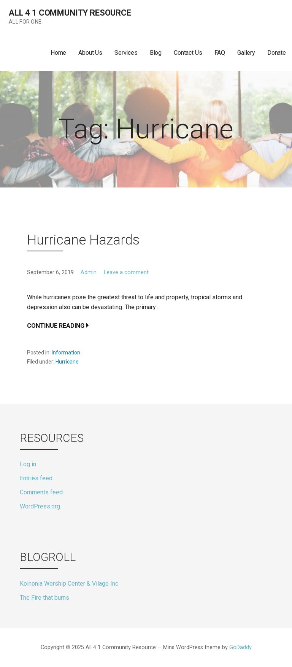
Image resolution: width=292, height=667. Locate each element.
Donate (276, 52)
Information (66, 352)
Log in (28, 464)
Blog (156, 52)
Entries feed (36, 478)
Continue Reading (55, 325)
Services (126, 52)
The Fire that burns (44, 597)
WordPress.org (40, 506)
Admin (89, 272)
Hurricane (67, 362)
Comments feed (41, 492)
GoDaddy (240, 647)
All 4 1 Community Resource (70, 12)
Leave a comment (126, 272)
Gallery (246, 52)
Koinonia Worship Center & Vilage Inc (69, 583)
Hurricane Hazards (83, 240)
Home (58, 52)
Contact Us (188, 52)
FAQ (219, 52)
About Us (90, 52)
